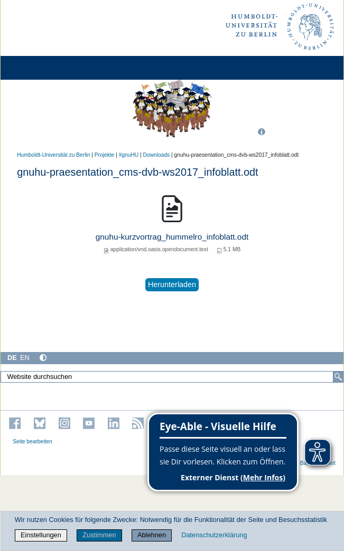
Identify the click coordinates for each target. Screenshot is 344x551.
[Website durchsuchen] (172, 377)
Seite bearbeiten (32, 441)
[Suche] (338, 377)
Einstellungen (41, 535)
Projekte (105, 155)
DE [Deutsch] (12, 358)
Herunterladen (172, 284)
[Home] (38, 68)
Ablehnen (151, 535)
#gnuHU (129, 155)
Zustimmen (99, 535)
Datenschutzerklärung (214, 535)
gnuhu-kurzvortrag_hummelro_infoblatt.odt (172, 236)
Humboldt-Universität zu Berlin (53, 155)
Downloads (156, 155)
